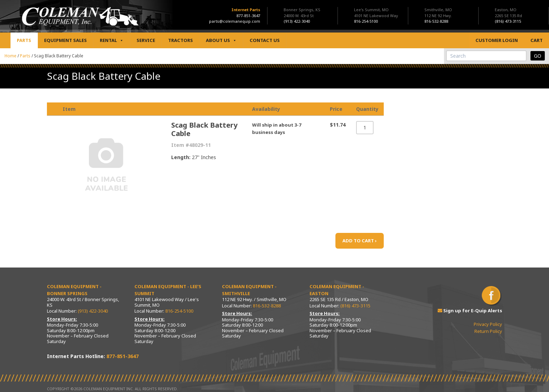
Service (146, 40)
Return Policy (488, 331)
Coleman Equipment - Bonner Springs (74, 290)
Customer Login (496, 40)
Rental (112, 40)
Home (10, 56)
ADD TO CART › (359, 240)
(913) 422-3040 (93, 311)
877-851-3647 (248, 15)
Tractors (180, 40)
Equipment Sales (65, 40)
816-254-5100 (179, 311)
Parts (24, 40)
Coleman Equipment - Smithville (249, 290)
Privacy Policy (488, 324)
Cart (536, 40)
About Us (221, 40)
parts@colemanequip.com (234, 21)
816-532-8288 (267, 305)
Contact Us (265, 40)
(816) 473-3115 (355, 305)
